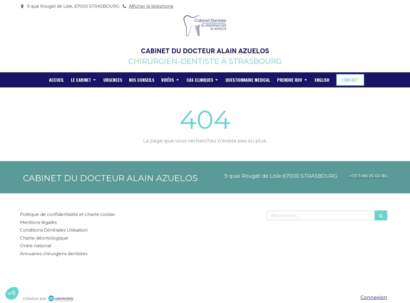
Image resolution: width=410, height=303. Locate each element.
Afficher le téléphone (151, 6)
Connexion (373, 297)
